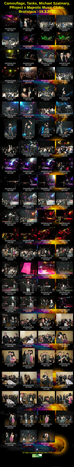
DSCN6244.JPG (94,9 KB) (10, 328)
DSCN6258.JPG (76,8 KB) (28, 386)
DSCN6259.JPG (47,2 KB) (46, 388)
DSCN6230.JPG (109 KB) (64, 276)
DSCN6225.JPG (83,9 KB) (46, 258)
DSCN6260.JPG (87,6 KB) (64, 386)
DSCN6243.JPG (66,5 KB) (64, 310)
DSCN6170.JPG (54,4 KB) (28, 64)
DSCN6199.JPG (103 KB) (64, 154)
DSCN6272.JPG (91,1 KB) (46, 444)
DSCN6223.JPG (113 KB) (10, 258)
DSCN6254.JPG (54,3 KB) (28, 366)
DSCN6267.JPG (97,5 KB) (28, 425)
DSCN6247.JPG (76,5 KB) (46, 328)
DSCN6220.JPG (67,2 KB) (28, 241)
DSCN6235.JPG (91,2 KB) (64, 293)
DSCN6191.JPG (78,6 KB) (46, 135)
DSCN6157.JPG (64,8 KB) (28, 29)
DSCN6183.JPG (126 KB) (46, 98)
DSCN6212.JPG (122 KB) (46, 206)
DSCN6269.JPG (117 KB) (64, 425)
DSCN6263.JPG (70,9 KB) (46, 405)
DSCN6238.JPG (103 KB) (28, 310)
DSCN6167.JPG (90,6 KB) (64, 46)
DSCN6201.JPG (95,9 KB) (10, 172)
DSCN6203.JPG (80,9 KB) (46, 172)
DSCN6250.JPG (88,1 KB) (28, 345)
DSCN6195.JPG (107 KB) (28, 154)
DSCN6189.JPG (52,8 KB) (10, 137)
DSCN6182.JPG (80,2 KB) (28, 98)
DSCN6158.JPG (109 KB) (46, 29)
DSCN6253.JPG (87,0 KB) (10, 364)
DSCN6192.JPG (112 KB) (64, 135)
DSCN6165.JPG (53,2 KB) (46, 46)
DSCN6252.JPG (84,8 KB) (64, 345)
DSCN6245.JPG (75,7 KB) (28, 328)
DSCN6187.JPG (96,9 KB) (46, 116)
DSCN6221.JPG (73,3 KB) (46, 241)
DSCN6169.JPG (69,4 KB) (10, 64)
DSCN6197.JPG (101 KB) (46, 154)
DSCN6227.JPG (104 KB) (10, 276)
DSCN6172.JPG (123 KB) (46, 64)
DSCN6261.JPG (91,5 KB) (10, 405)
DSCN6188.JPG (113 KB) (64, 116)
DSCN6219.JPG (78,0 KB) (10, 241)
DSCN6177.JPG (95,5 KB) (28, 81)
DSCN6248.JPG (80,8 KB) (64, 328)
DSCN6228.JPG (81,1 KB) (28, 276)
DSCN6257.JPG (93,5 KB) (10, 386)
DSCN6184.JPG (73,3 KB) (64, 98)
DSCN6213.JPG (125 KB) (64, 206)
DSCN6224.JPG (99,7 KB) (28, 258)
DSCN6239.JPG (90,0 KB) (46, 310)
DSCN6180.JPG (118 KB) (64, 81)
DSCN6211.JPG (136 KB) (28, 206)
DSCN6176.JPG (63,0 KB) (10, 81)
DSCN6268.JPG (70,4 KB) (46, 425)
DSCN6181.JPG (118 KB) (10, 98)
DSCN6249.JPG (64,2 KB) (10, 345)
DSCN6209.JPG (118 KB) (10, 206)
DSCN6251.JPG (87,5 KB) (46, 345)
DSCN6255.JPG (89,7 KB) (46, 364)
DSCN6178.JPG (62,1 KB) (46, 81)
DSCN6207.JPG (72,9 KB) (46, 189)
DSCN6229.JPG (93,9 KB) (46, 276)
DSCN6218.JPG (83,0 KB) (64, 224)
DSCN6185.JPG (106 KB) (10, 116)
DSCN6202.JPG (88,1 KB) (28, 172)
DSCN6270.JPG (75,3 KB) (10, 444)
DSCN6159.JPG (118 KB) (64, 29)
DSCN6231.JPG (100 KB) (10, 293)
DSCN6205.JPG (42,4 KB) (10, 189)
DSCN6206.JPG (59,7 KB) (28, 189)
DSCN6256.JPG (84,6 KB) (64, 364)
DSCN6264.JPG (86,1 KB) (64, 405)
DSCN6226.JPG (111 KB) (64, 258)
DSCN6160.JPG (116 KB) (10, 46)
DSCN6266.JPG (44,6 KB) (10, 427)
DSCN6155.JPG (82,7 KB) (10, 29)
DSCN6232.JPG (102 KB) (28, 293)
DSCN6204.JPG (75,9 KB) (64, 172)
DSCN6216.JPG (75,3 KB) (46, 224)
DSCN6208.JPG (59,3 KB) (64, 189)
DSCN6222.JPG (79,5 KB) (64, 241)
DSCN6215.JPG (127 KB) (28, 224)
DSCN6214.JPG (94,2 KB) (10, 224)
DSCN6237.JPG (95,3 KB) (10, 310)
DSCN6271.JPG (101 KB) (28, 444)
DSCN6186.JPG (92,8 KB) (28, 116)
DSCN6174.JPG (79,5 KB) (64, 64)
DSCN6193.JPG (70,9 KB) (10, 154)
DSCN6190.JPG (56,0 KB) (28, 137)
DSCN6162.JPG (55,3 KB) (28, 46)
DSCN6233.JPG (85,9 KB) (46, 293)
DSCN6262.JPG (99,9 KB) (28, 405)
